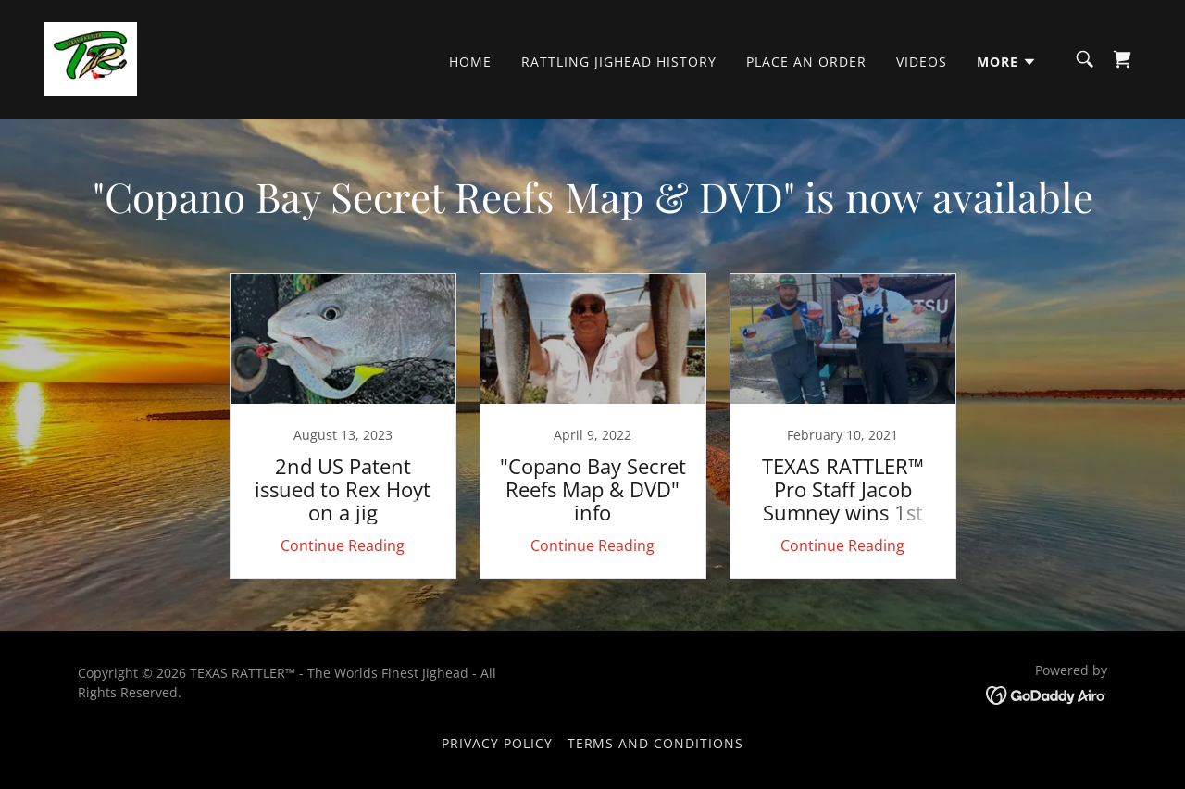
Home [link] (470, 61)
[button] (1007, 62)
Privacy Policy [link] (497, 743)
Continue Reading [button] (343, 545)
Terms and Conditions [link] (656, 743)
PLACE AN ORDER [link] (806, 61)
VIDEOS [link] (921, 61)
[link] (90, 57)
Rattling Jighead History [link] (619, 61)
